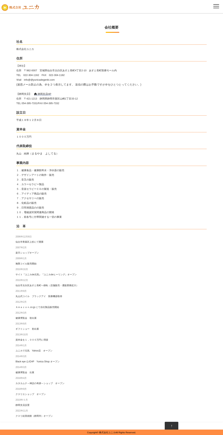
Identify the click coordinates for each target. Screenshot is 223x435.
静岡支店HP (42, 93)
